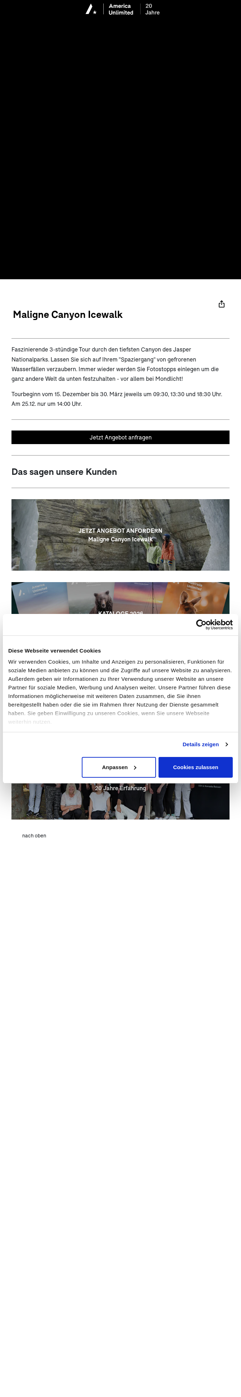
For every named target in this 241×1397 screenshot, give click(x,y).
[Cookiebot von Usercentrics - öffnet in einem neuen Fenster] (201, 624)
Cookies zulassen (195, 767)
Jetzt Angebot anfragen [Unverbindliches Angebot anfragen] (121, 437)
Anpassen (119, 767)
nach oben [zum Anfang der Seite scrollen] (34, 835)
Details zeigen (201, 744)
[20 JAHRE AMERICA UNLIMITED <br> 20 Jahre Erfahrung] (120, 784)
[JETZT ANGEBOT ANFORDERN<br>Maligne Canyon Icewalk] (120, 535)
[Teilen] (221, 304)
